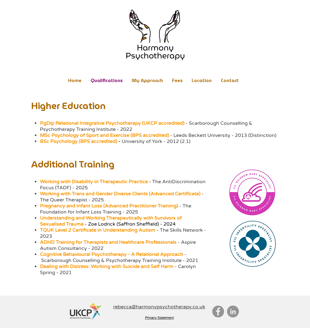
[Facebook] (218, 311)
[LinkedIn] (233, 311)
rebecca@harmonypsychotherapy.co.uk (159, 307)
